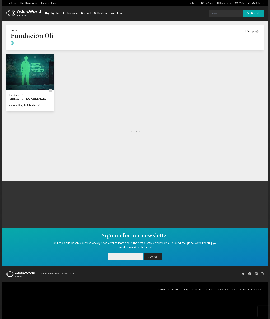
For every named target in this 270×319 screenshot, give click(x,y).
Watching (242, 3)
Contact (197, 289)
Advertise (222, 289)
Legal (235, 289)
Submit (258, 3)
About (209, 289)
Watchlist (117, 13)
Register (207, 3)
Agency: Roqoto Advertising (24, 105)
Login (193, 3)
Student (86, 13)
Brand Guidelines (252, 289)
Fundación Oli (17, 95)
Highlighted (52, 13)
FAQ (186, 289)
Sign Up (153, 256)
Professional (70, 13)
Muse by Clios (49, 3)
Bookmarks (224, 3)
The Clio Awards (29, 3)
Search (253, 13)
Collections (101, 13)
